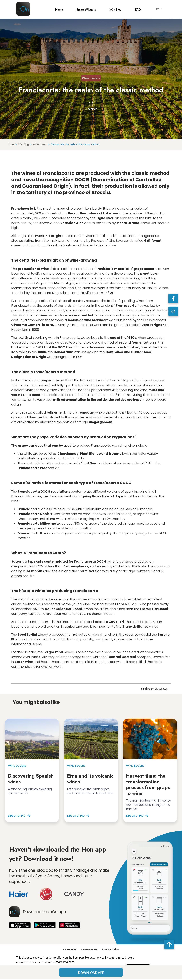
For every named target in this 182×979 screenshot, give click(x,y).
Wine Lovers (91, 78)
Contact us (69, 949)
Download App (91, 973)
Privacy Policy (89, 949)
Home (59, 9)
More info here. (65, 962)
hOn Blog (115, 9)
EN (160, 9)
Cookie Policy (110, 949)
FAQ (138, 9)
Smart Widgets (86, 9)
